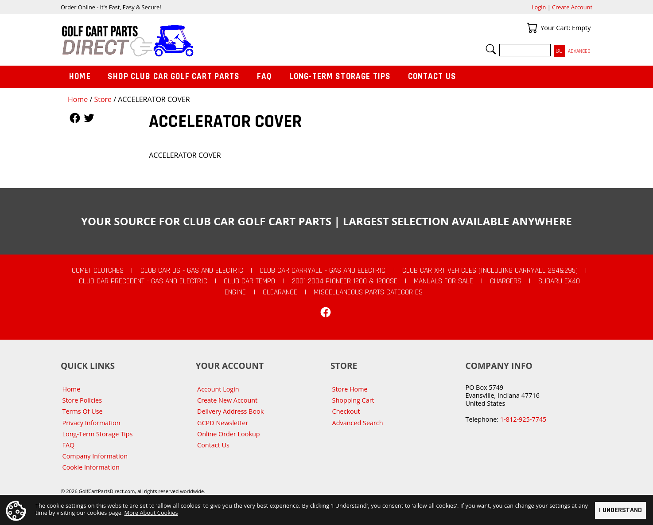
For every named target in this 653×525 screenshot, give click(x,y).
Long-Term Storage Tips (340, 76)
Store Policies (82, 400)
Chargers (505, 281)
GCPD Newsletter (222, 423)
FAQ (264, 76)
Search (491, 49)
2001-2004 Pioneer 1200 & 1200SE (344, 281)
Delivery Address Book (230, 411)
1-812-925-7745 (523, 419)
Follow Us (75, 118)
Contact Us (432, 76)
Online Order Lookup (228, 434)
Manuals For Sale (443, 281)
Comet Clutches (98, 270)
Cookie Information (91, 467)
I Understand (620, 510)
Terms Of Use (82, 411)
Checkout (346, 411)
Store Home (350, 389)
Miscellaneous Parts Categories (368, 292)
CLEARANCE (280, 292)
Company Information (95, 456)
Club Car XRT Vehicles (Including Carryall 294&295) (490, 270)
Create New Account (227, 400)
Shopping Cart (353, 400)
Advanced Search (357, 423)
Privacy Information (91, 423)
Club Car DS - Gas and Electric (191, 270)
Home (78, 99)
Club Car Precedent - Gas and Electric (143, 281)
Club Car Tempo (249, 281)
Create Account (572, 7)
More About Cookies (151, 512)
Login (539, 7)
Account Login (218, 389)
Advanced (579, 51)
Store (103, 99)
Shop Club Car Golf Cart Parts (174, 76)
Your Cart (532, 28)
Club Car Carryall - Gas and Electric (322, 270)
